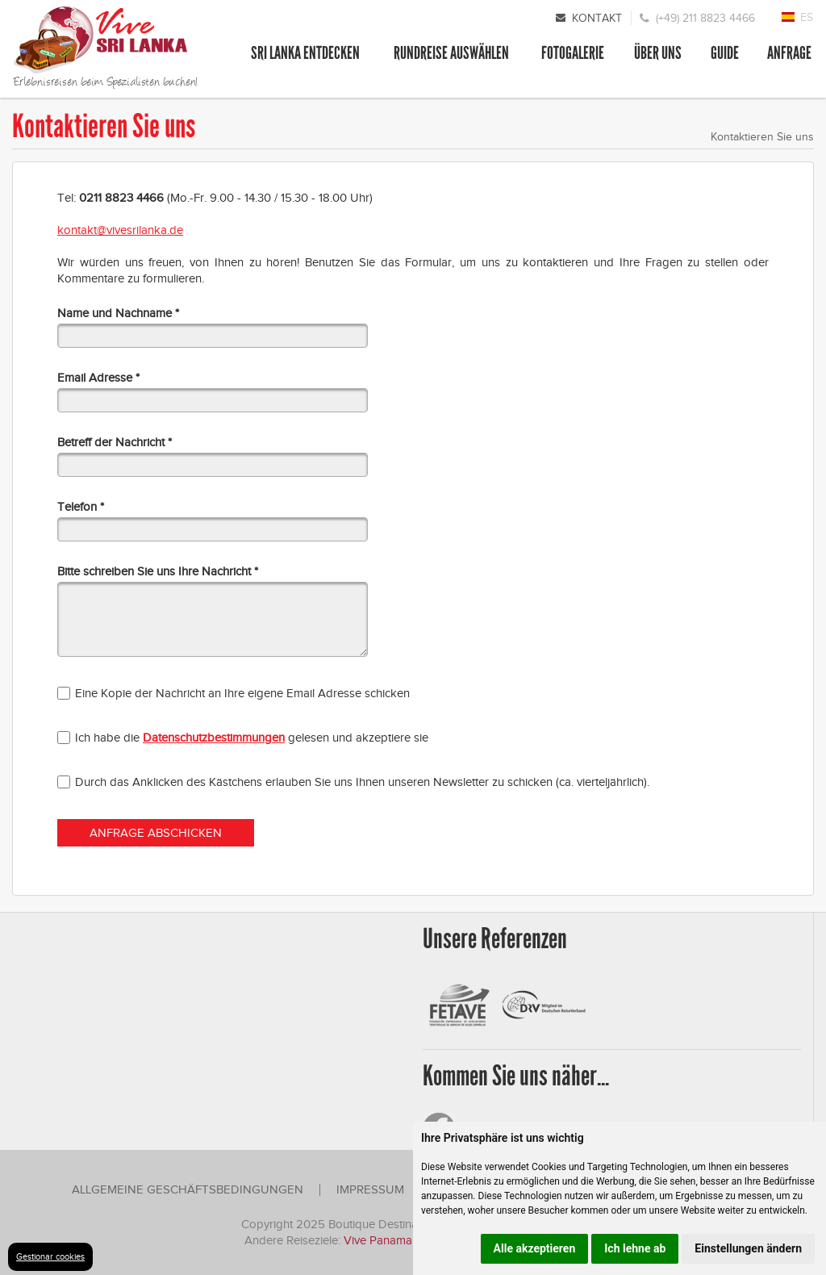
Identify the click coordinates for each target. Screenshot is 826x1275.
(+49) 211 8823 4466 (705, 18)
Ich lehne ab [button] (634, 1248)
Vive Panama (379, 1240)
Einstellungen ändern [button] (748, 1248)
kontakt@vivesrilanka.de (120, 230)
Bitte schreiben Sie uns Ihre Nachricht (154, 572)
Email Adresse (94, 378)
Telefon (77, 507)
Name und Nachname (114, 313)
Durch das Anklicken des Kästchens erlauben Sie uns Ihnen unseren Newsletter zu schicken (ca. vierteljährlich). (362, 781)
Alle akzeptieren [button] (535, 1248)
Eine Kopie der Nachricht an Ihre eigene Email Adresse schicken (242, 693)
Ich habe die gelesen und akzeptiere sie (251, 737)
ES (806, 17)
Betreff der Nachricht (111, 443)
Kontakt (597, 18)
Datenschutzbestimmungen (214, 737)
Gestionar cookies (50, 1256)
